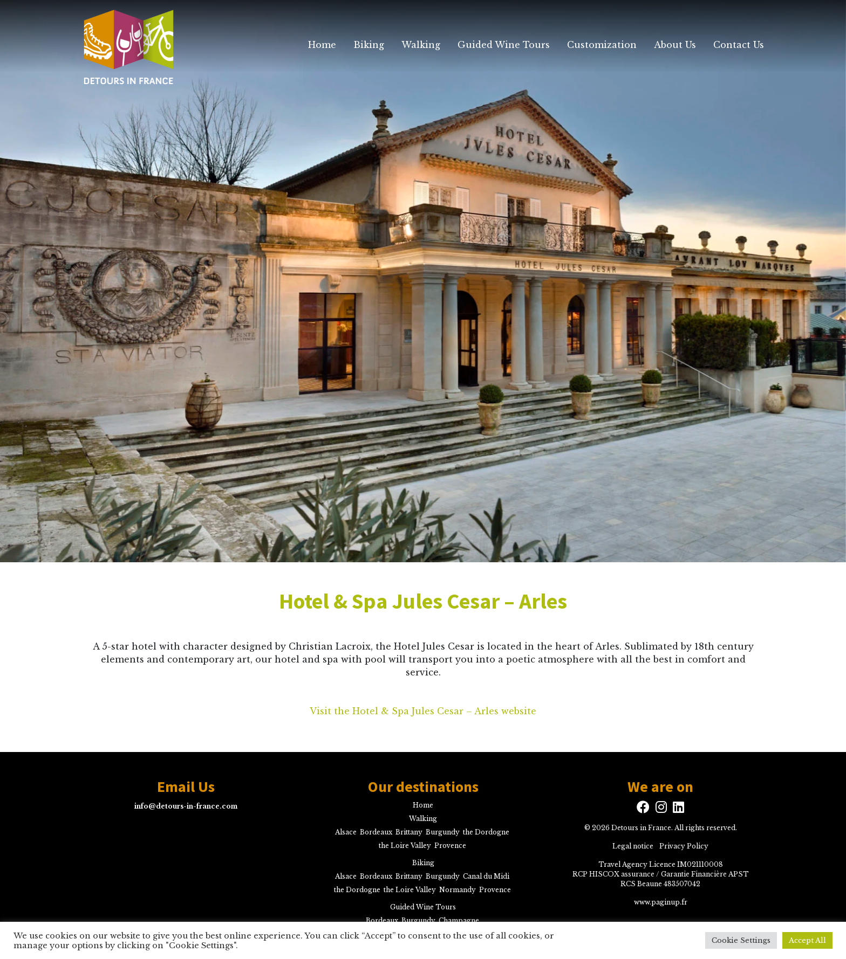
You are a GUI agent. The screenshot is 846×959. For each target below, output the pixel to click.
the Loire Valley (405, 845)
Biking (368, 44)
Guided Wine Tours (504, 44)
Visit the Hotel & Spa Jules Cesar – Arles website (423, 711)
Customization (602, 44)
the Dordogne (486, 832)
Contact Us (738, 44)
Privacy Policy (683, 846)
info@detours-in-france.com (185, 806)
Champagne (459, 920)
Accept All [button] (807, 940)
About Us (675, 44)
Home (322, 44)
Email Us (186, 787)
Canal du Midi (486, 876)
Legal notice (632, 846)
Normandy (457, 890)
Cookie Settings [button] (741, 940)
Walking (420, 44)
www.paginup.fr (660, 902)
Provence (450, 845)
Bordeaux (376, 832)
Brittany (408, 832)
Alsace (346, 832)
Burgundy (443, 832)
